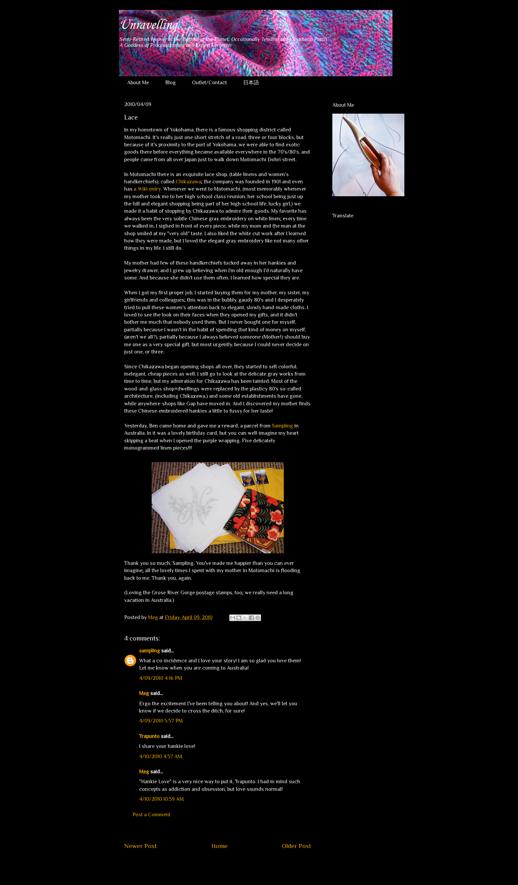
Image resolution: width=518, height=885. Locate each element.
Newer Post (140, 845)
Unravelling (148, 25)
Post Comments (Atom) (233, 866)
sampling (149, 651)
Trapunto (149, 736)
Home (219, 845)
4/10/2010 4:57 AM (160, 756)
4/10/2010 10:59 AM (161, 799)
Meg (144, 693)
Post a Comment (151, 815)
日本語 (251, 83)
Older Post (296, 845)
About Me (138, 83)
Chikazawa (188, 182)
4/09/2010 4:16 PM (160, 678)
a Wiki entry (147, 189)
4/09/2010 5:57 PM (161, 721)
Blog (170, 83)
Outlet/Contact (209, 83)
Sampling (282, 426)
